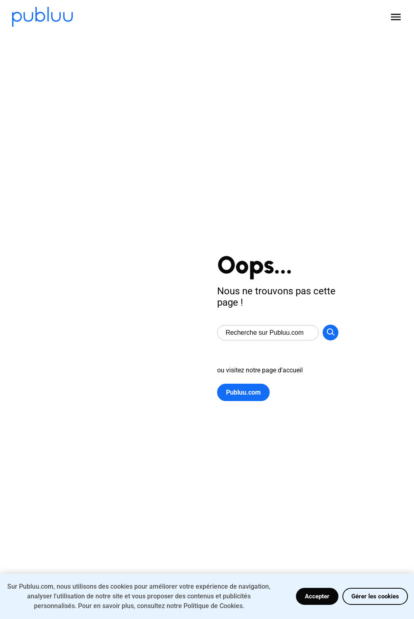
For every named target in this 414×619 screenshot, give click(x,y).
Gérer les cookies (375, 596)
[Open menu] (396, 17)
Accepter (317, 596)
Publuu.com (243, 392)
